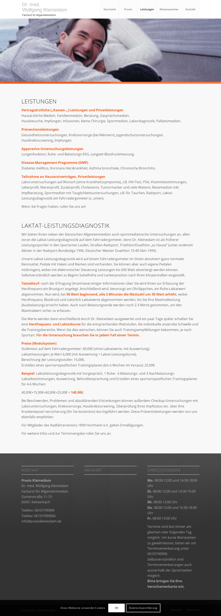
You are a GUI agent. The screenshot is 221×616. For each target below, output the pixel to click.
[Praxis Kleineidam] (51, 9)
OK (116, 608)
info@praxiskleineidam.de (41, 521)
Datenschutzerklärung (143, 608)
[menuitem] (109, 9)
